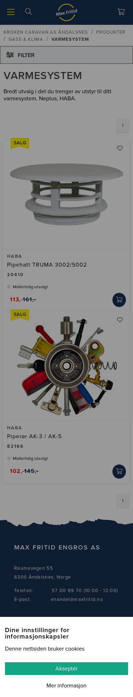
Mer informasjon (66, 685)
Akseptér (66, 668)
